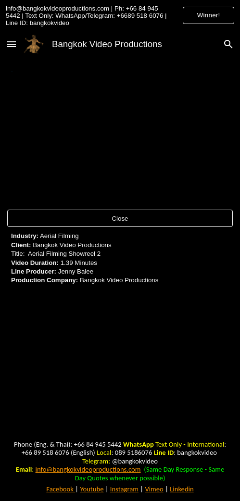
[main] (120, 70)
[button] (11, 44)
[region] (120, 15)
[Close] (120, 219)
